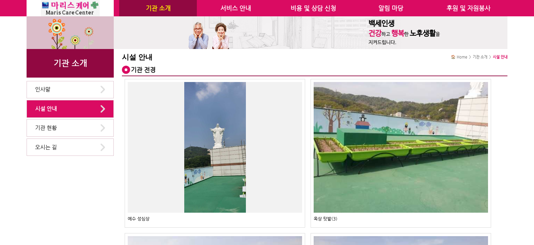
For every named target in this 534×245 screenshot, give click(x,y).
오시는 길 (46, 147)
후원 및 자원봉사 (468, 8)
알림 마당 (390, 8)
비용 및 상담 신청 (313, 8)
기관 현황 (46, 128)
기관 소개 (158, 8)
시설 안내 (46, 108)
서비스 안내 (235, 8)
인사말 (42, 89)
